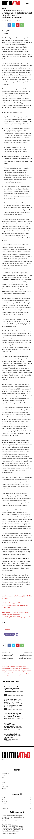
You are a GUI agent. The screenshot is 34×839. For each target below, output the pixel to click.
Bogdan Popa (11, 695)
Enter (5, 695)
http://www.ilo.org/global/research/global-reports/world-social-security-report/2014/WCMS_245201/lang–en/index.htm (16, 614)
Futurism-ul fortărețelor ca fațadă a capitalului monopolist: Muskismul (12, 715)
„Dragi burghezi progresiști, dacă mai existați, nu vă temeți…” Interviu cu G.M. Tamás (25, 656)
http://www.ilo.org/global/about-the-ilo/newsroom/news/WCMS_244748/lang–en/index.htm (15, 605)
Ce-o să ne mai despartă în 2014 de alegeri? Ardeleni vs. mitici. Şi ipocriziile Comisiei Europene (8, 657)
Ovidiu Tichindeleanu (13, 739)
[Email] (17, 634)
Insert (4, 8)
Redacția (6, 21)
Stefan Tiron (11, 718)
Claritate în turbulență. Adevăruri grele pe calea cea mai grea (12, 735)
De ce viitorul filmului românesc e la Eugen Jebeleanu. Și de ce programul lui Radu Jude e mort (13, 690)
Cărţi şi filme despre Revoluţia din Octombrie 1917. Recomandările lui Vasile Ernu (13, 817)
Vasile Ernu (4, 821)
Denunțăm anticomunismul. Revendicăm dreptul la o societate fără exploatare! (13, 725)
